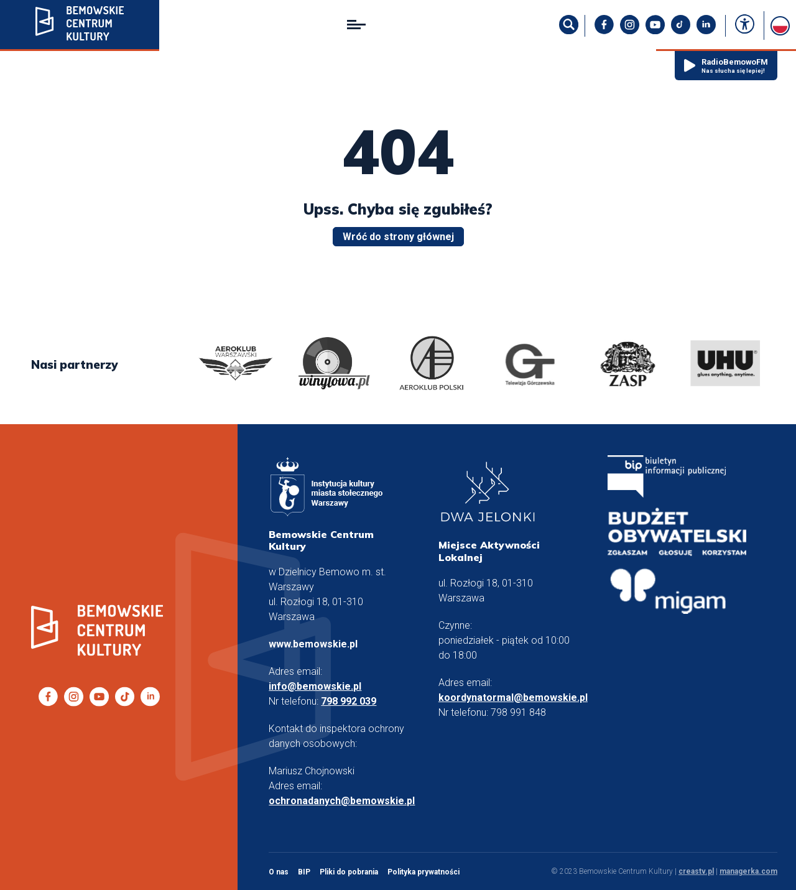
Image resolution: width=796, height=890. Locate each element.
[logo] (236, 364)
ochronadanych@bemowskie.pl (342, 801)
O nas (279, 872)
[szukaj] (568, 31)
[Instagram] (629, 31)
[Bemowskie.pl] (79, 25)
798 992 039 (348, 701)
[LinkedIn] (706, 31)
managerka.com (748, 871)
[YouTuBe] (655, 31)
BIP (304, 872)
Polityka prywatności (423, 872)
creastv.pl (696, 871)
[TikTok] (680, 31)
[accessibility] (744, 25)
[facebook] (604, 31)
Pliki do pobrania (349, 872)
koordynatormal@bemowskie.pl (513, 697)
